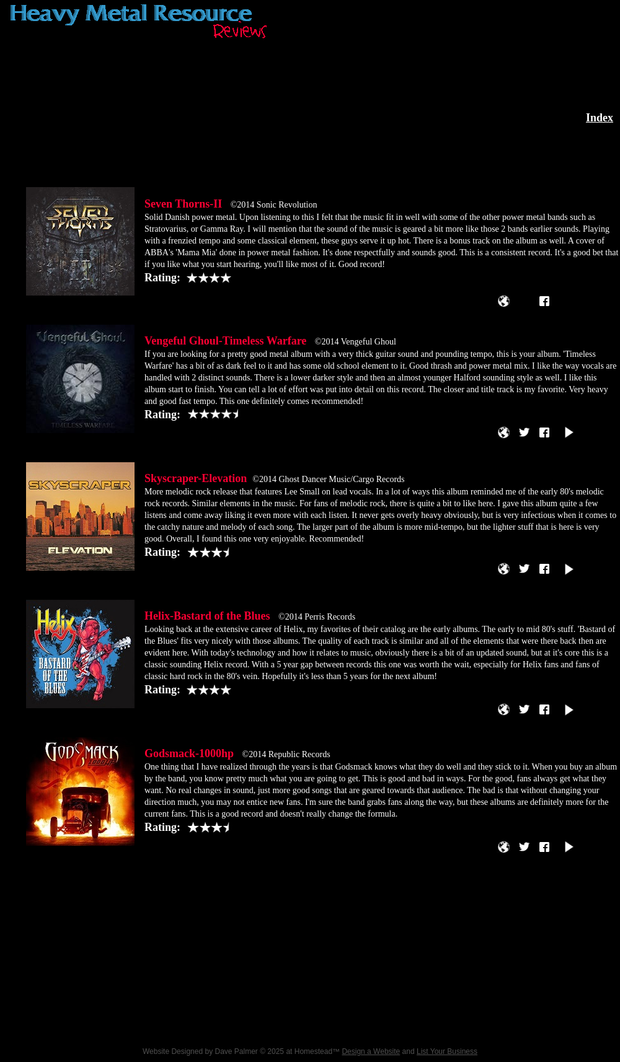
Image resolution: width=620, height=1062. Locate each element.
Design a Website (371, 1051)
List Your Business (447, 1051)
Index (599, 118)
